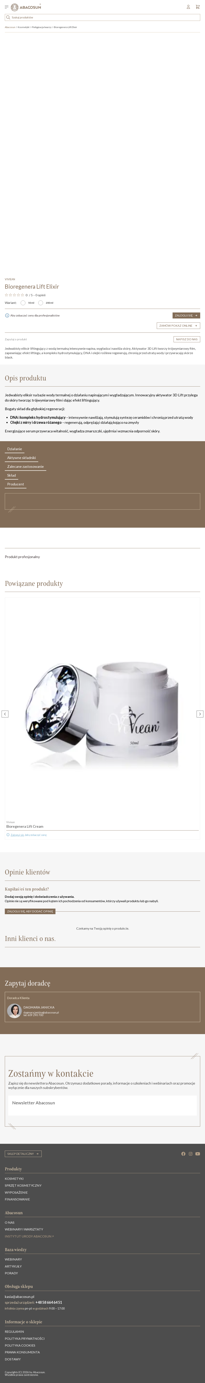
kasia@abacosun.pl (19, 1296)
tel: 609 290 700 (33, 1015)
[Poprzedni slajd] (5, 714)
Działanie (14, 450)
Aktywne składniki (21, 458)
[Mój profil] (188, 8)
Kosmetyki (23, 27)
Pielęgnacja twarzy (41, 27)
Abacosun (10, 27)
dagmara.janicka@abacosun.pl (41, 1012)
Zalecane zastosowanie (25, 467)
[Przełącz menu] (8, 7)
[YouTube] (197, 1153)
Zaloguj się (17, 835)
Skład (11, 476)
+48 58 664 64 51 (48, 1302)
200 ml (49, 302)
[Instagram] (190, 1153)
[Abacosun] (26, 7)
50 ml (31, 302)
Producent (15, 485)
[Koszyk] (196, 8)
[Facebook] (183, 1153)
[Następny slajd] (200, 714)
